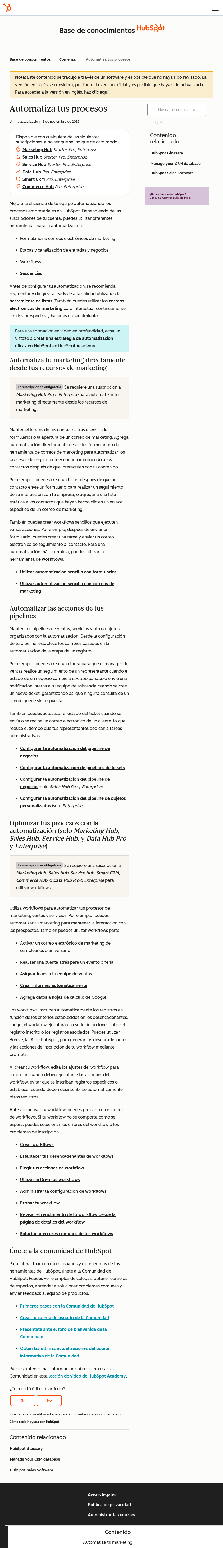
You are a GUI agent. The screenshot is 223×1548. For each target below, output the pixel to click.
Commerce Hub (38, 186)
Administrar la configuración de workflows (63, 1191)
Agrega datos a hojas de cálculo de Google (63, 997)
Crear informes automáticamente (53, 985)
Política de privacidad (109, 1504)
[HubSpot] (7, 7)
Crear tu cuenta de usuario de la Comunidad (64, 1317)
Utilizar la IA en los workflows (50, 1179)
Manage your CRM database (35, 1459)
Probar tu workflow (40, 1202)
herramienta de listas (31, 301)
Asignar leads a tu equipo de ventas (56, 973)
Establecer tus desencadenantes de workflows (67, 1156)
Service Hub (34, 164)
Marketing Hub (37, 149)
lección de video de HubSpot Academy (87, 1376)
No (49, 1400)
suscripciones (29, 141)
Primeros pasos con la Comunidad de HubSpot (67, 1306)
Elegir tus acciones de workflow (52, 1167)
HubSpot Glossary (26, 1448)
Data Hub (31, 171)
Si (22, 1400)
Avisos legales (102, 1494)
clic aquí (100, 92)
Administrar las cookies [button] (111, 1514)
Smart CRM (33, 179)
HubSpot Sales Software (31, 1470)
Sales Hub (32, 157)
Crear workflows (37, 1144)
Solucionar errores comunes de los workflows (66, 1233)
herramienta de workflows (36, 559)
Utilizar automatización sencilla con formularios (68, 572)
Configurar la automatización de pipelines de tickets (72, 767)
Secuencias (31, 273)
